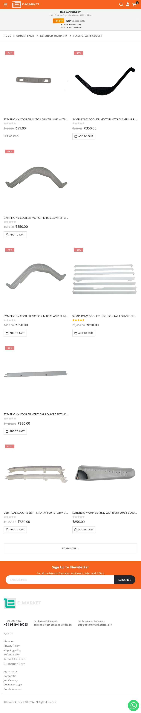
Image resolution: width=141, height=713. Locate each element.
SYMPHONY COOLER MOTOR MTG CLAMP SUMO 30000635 (36, 316)
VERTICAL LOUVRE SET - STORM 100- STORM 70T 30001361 (36, 512)
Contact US (10, 676)
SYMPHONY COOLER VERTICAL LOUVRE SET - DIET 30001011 (36, 414)
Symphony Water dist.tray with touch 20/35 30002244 (104, 512)
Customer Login (13, 684)
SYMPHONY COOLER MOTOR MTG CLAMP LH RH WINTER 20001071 (104, 119)
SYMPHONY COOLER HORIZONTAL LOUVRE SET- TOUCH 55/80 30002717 (104, 316)
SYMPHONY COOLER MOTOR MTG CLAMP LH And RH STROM (36, 217)
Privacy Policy (12, 645)
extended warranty (54, 36)
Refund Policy (12, 654)
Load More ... (70, 548)
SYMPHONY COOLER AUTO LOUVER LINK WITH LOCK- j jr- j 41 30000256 (36, 119)
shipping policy (12, 650)
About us (9, 641)
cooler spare (25, 36)
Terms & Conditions (15, 659)
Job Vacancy (11, 680)
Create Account (13, 689)
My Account (10, 671)
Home (7, 35)
